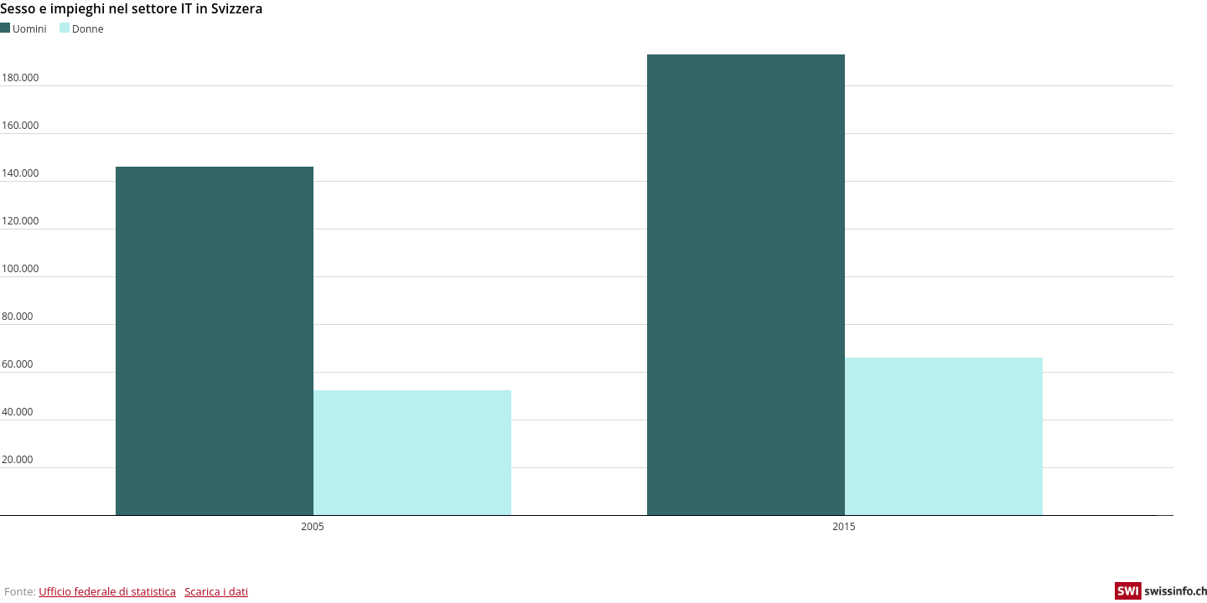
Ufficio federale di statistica (107, 591)
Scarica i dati (216, 591)
